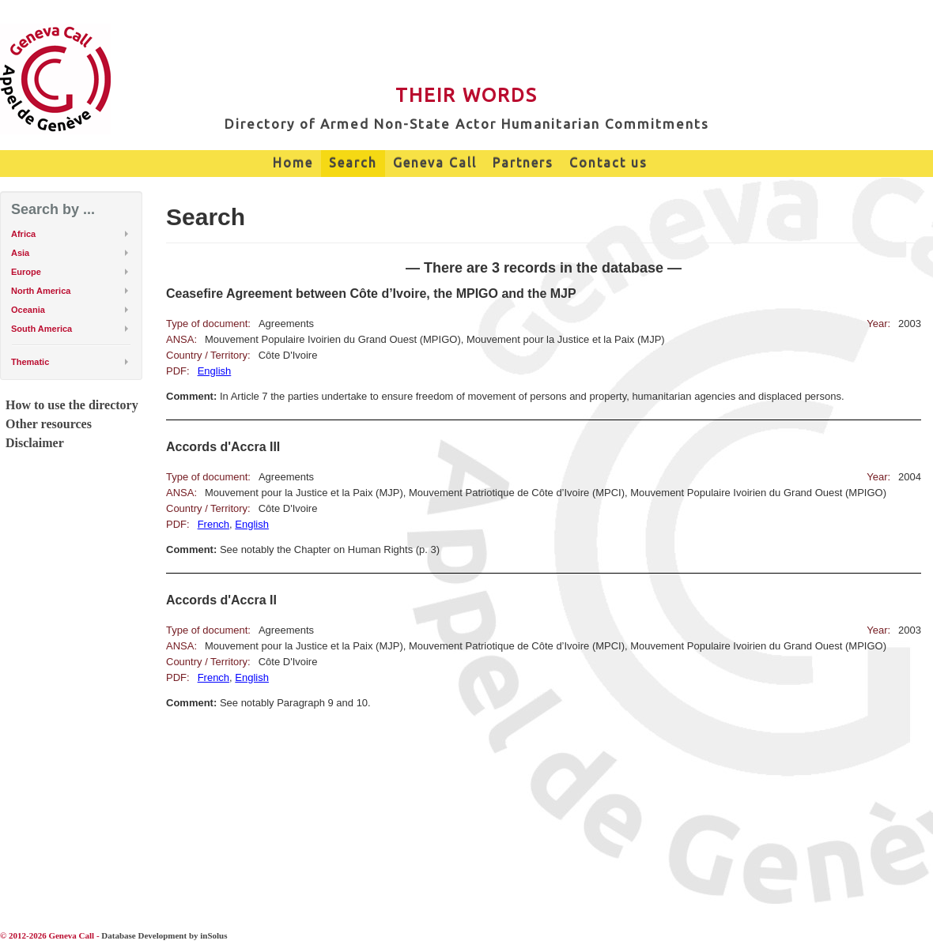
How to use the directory (72, 405)
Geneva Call (435, 163)
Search (353, 163)
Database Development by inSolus (164, 935)
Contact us (608, 163)
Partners (523, 163)
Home (293, 163)
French (213, 524)
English (215, 371)
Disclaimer (35, 443)
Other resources (49, 424)
